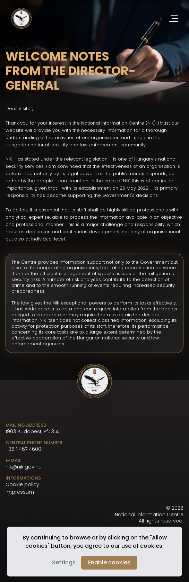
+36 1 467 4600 (23, 449)
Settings (64, 562)
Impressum (20, 492)
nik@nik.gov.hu (24, 467)
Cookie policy (22, 484)
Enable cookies (109, 562)
